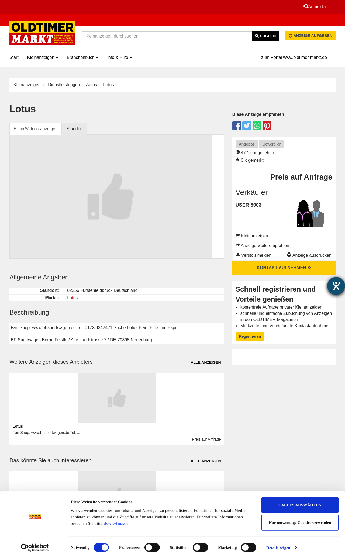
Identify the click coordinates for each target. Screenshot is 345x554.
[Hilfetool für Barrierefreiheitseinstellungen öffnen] (336, 286)
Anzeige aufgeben (310, 35)
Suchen (265, 36)
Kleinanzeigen (42, 57)
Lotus (72, 297)
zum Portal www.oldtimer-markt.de (294, 57)
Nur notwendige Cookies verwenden (300, 518)
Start (14, 57)
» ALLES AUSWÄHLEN (300, 501)
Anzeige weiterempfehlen (262, 245)
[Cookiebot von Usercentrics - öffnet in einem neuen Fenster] (34, 543)
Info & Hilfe (119, 57)
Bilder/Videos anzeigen (36, 128)
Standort (75, 128)
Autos (91, 84)
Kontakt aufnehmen (284, 267)
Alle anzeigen (206, 362)
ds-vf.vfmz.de (116, 519)
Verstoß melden (254, 255)
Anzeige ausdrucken (309, 255)
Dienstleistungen (64, 84)
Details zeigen (278, 543)
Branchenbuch (83, 57)
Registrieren (250, 336)
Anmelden (315, 6)
